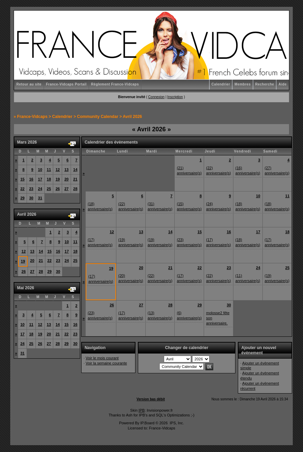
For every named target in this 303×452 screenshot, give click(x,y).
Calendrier (221, 84)
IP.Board (147, 423)
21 (75, 179)
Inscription (175, 97)
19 (58, 179)
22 (22, 189)
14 (75, 170)
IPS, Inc (176, 423)
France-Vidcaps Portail (66, 84)
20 (66, 179)
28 (75, 189)
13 (66, 170)
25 (49, 189)
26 (58, 189)
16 (31, 179)
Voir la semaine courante (106, 363)
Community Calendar (97, 116)
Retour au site (29, 84)
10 (40, 170)
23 (31, 189)
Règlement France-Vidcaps (115, 84)
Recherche (264, 84)
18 (49, 179)
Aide (282, 84)
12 (58, 170)
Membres (242, 84)
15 (22, 179)
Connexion (156, 97)
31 (40, 198)
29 (22, 198)
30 (31, 198)
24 (40, 189)
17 (40, 179)
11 (49, 170)
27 (66, 189)
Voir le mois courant (102, 358)
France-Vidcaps (32, 116)
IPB (142, 410)
